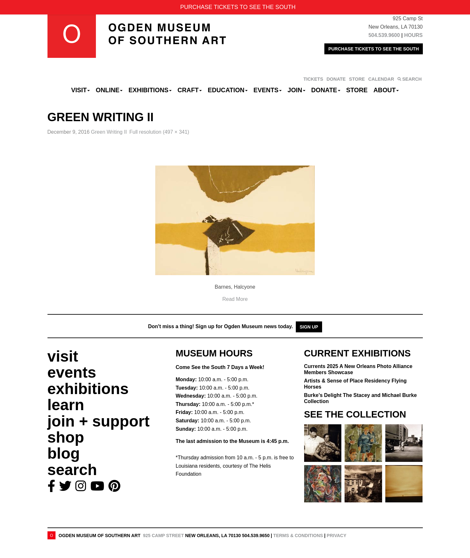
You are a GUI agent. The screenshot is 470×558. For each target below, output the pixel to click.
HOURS (413, 35)
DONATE (336, 79)
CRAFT (189, 90)
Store (357, 90)
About (386, 90)
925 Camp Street (163, 535)
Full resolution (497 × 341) (159, 132)
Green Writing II (109, 132)
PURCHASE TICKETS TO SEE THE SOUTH (373, 48)
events (71, 372)
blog (63, 453)
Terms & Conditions (298, 535)
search (72, 469)
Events (267, 90)
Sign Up (309, 326)
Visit (80, 90)
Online (109, 90)
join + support (98, 421)
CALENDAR (381, 79)
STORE (357, 79)
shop (65, 437)
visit (62, 356)
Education (227, 90)
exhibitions (88, 388)
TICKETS (313, 79)
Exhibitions (150, 90)
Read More (235, 299)
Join (296, 90)
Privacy (336, 535)
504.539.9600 (384, 35)
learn (65, 404)
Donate (325, 90)
